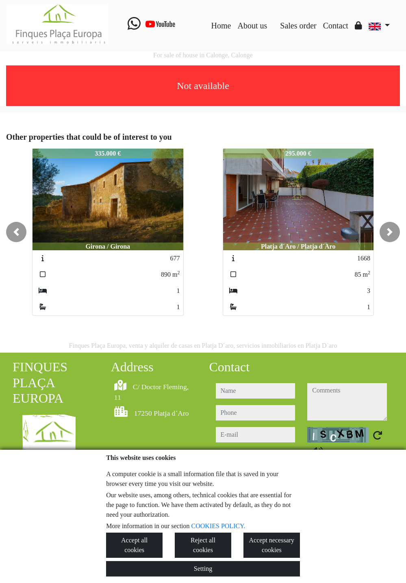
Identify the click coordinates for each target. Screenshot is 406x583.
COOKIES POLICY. (218, 525)
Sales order (298, 25)
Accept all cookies (134, 545)
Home (221, 25)
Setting (203, 568)
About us (252, 25)
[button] (16, 232)
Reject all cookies (203, 545)
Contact (335, 25)
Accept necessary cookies (272, 545)
